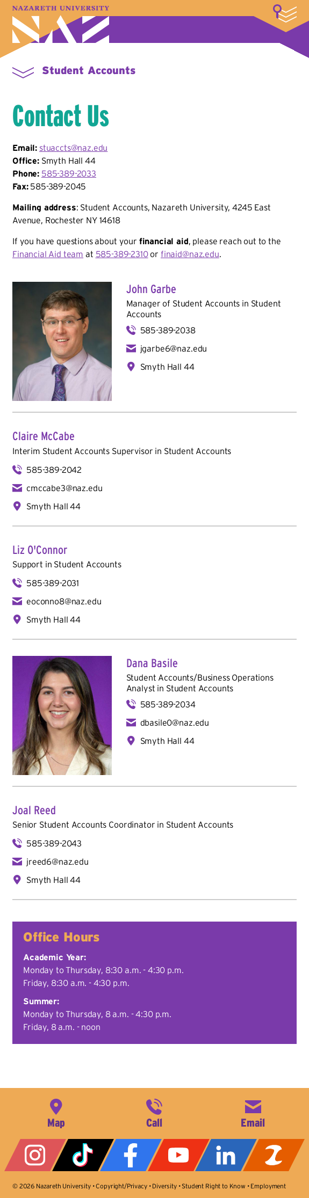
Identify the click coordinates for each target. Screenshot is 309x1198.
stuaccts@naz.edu (73, 147)
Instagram (35, 1155)
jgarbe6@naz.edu (173, 348)
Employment (267, 1185)
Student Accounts (88, 70)
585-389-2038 (168, 330)
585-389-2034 (168, 704)
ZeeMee (273, 1155)
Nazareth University (60, 24)
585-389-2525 (154, 1112)
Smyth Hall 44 (167, 366)
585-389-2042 (54, 469)
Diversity (164, 1185)
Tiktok (83, 1155)
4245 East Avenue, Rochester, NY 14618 (56, 1112)
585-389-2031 (52, 583)
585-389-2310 (122, 254)
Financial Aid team (47, 254)
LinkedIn (226, 1155)
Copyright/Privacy (121, 1185)
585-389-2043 (54, 843)
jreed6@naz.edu (57, 861)
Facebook (130, 1155)
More (285, 13)
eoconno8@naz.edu (63, 601)
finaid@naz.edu (190, 254)
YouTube (178, 1155)
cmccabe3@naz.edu (64, 488)
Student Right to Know (214, 1185)
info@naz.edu (253, 1112)
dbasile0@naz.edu (174, 722)
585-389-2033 (68, 173)
